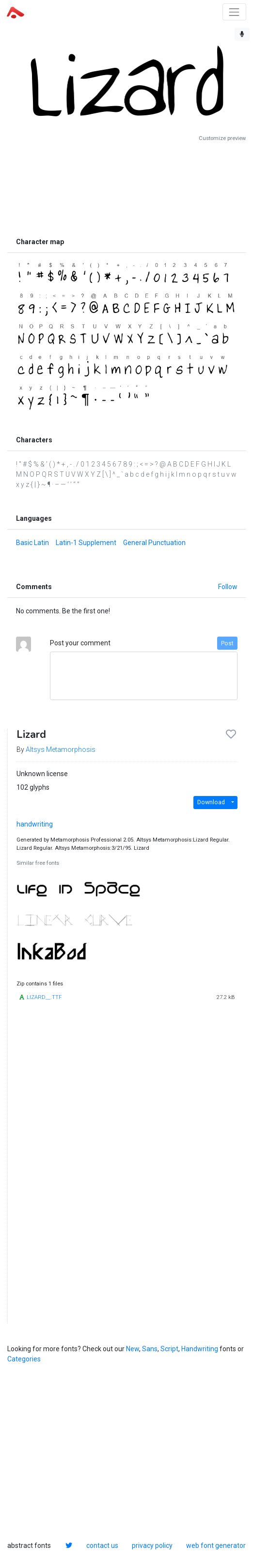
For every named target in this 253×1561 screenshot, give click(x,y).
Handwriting (199, 1349)
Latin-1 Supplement (86, 542)
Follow (227, 587)
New (132, 1349)
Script (169, 1349)
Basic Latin (32, 542)
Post (227, 643)
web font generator (216, 1545)
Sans (150, 1349)
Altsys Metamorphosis (60, 749)
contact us (102, 1545)
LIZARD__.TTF (44, 997)
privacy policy (152, 1545)
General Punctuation (154, 542)
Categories (24, 1359)
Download (211, 802)
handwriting (34, 824)
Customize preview (222, 138)
